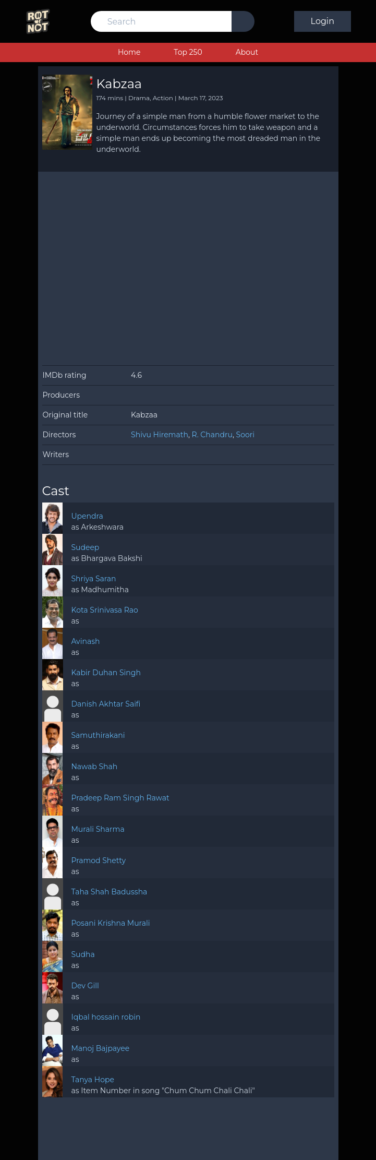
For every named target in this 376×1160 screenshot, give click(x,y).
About (247, 52)
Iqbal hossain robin (106, 1017)
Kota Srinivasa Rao (104, 610)
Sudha (82, 954)
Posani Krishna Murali (110, 923)
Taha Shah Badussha (109, 891)
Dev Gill (85, 985)
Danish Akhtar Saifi (106, 704)
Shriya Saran (93, 578)
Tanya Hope (92, 1079)
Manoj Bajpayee (100, 1048)
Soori (245, 434)
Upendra (87, 516)
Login (322, 21)
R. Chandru (212, 434)
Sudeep (85, 547)
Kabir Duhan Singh (106, 672)
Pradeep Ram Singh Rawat (120, 798)
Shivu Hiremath (159, 434)
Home (129, 52)
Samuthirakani (98, 735)
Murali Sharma (97, 829)
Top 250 (188, 52)
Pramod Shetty (98, 860)
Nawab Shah (94, 766)
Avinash (85, 641)
